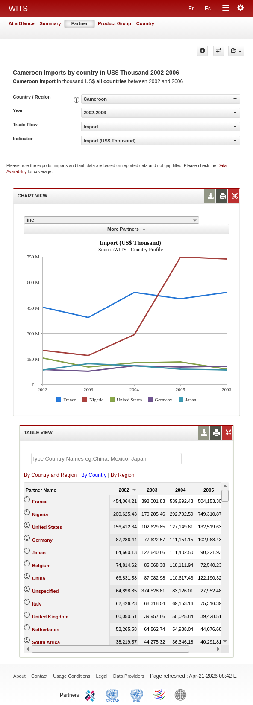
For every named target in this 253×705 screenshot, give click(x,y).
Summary (50, 23)
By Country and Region (50, 475)
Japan (39, 552)
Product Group (114, 23)
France (39, 501)
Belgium (41, 565)
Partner (79, 23)
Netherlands (45, 629)
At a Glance (22, 23)
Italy (36, 603)
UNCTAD (114, 694)
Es (208, 9)
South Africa (46, 642)
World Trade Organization (159, 694)
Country (145, 23)
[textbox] (106, 458)
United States (47, 527)
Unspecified (45, 591)
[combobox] (111, 220)
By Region (122, 475)
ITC (91, 694)
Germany (42, 540)
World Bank (182, 694)
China (38, 578)
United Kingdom (50, 616)
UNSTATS (136, 694)
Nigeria (40, 514)
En (191, 9)
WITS (18, 8)
